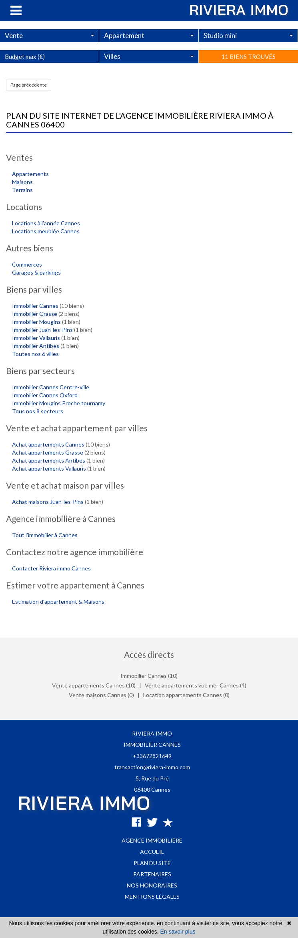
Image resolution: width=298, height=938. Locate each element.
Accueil (152, 851)
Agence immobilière (152, 840)
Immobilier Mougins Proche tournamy (58, 403)
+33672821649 (152, 755)
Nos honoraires (152, 885)
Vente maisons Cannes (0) (101, 694)
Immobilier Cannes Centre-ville (50, 387)
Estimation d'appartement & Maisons (58, 601)
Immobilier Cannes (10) (149, 675)
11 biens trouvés (248, 75)
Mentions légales (152, 896)
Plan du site (152, 862)
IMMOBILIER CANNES (152, 744)
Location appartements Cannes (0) (186, 694)
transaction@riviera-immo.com (152, 767)
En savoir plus (178, 931)
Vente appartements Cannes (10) (94, 685)
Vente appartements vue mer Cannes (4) (195, 685)
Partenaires (152, 874)
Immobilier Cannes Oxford (45, 395)
